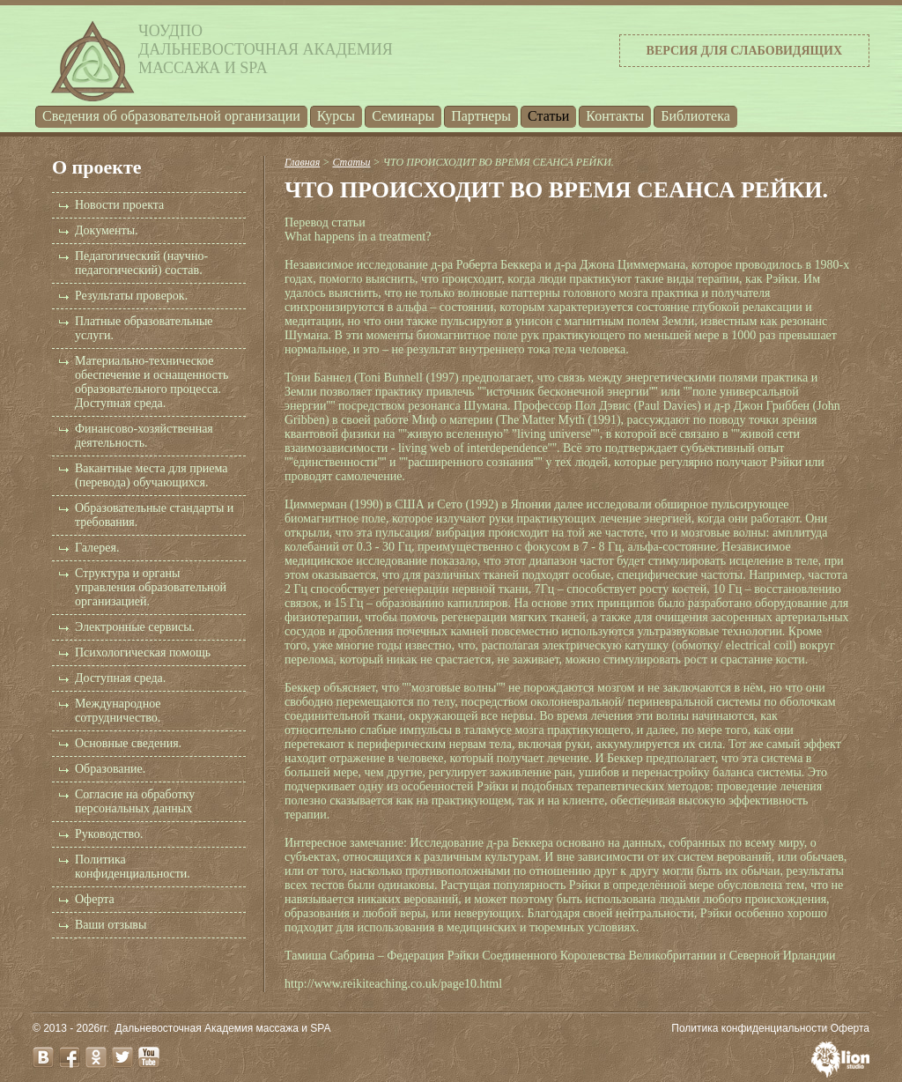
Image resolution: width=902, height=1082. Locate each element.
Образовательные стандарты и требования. (154, 515)
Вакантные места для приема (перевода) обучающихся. (151, 475)
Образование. (110, 768)
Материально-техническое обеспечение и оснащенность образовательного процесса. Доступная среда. (151, 382)
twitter (122, 1057)
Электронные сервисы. (135, 627)
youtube (148, 1057)
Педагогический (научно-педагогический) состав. (141, 263)
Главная (302, 162)
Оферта (95, 899)
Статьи (548, 115)
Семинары (403, 115)
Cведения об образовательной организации (171, 115)
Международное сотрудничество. (118, 710)
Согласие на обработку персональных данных (135, 801)
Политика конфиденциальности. (132, 866)
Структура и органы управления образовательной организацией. (150, 587)
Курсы (336, 115)
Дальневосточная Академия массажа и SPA (223, 1028)
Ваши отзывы (110, 924)
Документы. (106, 230)
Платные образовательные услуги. (144, 328)
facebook (69, 1057)
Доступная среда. (120, 678)
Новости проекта (119, 204)
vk (43, 1057)
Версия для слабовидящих (744, 50)
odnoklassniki (96, 1057)
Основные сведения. (128, 743)
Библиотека (695, 115)
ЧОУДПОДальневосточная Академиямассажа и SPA (265, 49)
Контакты (615, 115)
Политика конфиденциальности (749, 1028)
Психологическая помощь (143, 652)
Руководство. (109, 834)
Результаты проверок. (131, 295)
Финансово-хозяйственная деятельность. (144, 435)
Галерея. (97, 547)
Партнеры (481, 115)
